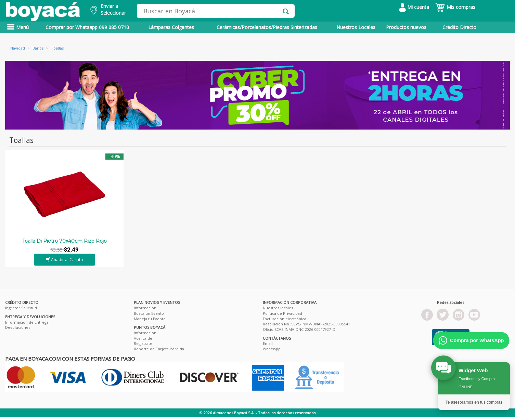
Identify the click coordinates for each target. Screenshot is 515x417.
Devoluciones (17, 327)
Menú (18, 27)
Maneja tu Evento (150, 318)
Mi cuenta (414, 7)
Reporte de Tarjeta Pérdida (159, 348)
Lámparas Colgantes (171, 27)
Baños (38, 48)
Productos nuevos (406, 27)
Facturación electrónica (284, 318)
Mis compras (455, 7)
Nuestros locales (278, 307)
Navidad (17, 48)
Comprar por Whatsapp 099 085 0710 (87, 27)
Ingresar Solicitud (21, 307)
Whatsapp (272, 348)
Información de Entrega (27, 322)
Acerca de (143, 338)
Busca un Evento (149, 313)
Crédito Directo (459, 27)
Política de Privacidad (282, 313)
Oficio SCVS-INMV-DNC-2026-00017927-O (299, 329)
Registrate (143, 343)
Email (268, 343)
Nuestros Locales (355, 27)
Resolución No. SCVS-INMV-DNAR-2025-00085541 (306, 323)
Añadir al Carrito (64, 260)
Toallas (57, 48)
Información (145, 307)
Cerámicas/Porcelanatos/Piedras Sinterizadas (267, 27)
